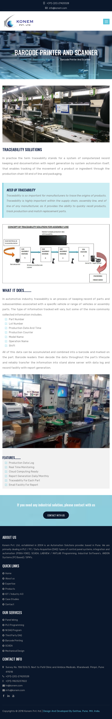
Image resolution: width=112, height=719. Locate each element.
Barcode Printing (12, 640)
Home (24, 59)
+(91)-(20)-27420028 (58, 3)
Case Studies (10, 599)
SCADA (7, 645)
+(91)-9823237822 (16, 681)
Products (8, 589)
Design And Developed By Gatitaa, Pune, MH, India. (71, 711)
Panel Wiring (10, 620)
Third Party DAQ (12, 635)
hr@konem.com (14, 685)
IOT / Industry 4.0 (12, 594)
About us (8, 578)
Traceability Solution (43, 59)
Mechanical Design (13, 651)
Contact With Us (56, 515)
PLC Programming (13, 625)
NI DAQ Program (12, 630)
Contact (8, 604)
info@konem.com (58, 8)
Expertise (8, 583)
